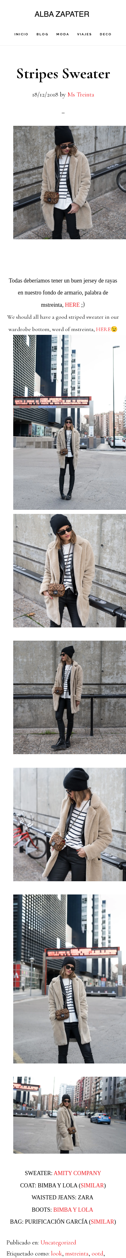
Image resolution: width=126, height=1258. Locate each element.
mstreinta (77, 1253)
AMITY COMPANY (77, 1173)
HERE (72, 305)
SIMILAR (92, 1185)
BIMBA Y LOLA (73, 1210)
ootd (97, 1253)
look (56, 1253)
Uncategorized (58, 1242)
